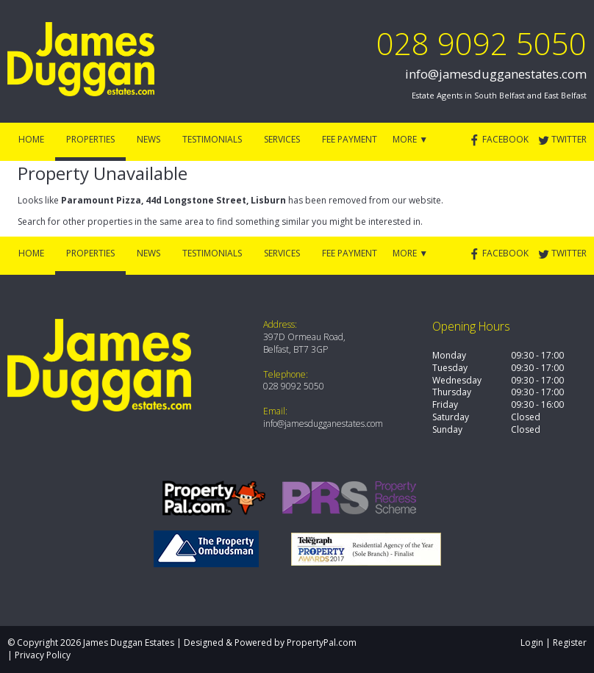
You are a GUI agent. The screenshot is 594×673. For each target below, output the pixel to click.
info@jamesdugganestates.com (496, 73)
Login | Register (553, 642)
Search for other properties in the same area (111, 221)
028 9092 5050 (481, 43)
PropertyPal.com (322, 642)
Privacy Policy (43, 655)
